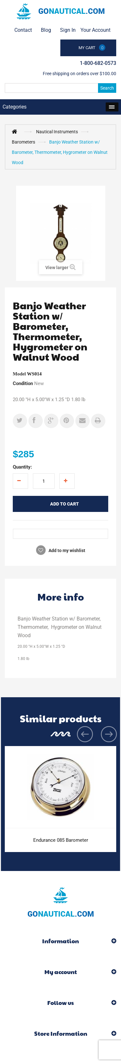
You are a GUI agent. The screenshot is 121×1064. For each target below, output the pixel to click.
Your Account (95, 30)
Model (19, 373)
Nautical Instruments (57, 131)
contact (23, 30)
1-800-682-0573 (98, 63)
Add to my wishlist (66, 550)
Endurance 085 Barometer (60, 840)
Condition (23, 383)
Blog (46, 30)
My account (60, 972)
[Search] (60, 88)
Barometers (23, 142)
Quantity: (22, 467)
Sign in (68, 30)
